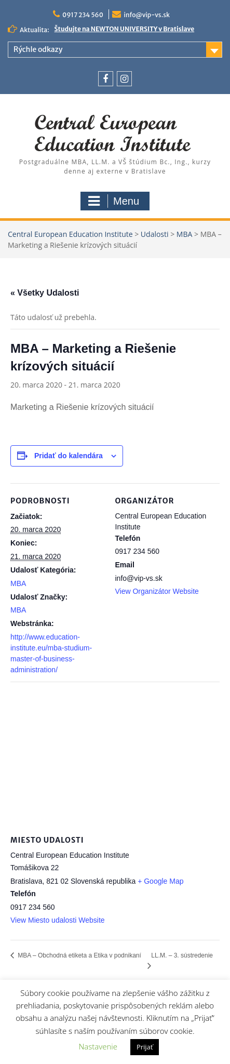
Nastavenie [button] (98, 1046)
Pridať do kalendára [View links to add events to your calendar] (68, 455)
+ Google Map (160, 881)
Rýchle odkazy (37, 49)
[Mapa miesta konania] (115, 756)
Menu (113, 201)
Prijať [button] (145, 1047)
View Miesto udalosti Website (57, 920)
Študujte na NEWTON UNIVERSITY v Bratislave (125, 29)
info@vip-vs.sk (147, 15)
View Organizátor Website (157, 591)
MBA (18, 583)
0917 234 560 (82, 15)
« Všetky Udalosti (44, 292)
